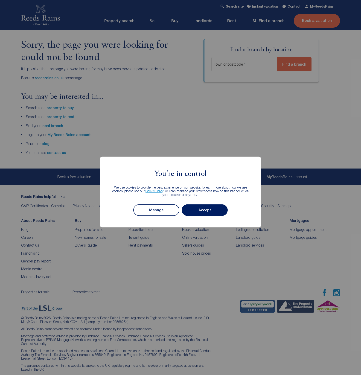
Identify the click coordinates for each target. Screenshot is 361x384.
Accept (204, 210)
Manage (156, 210)
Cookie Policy (154, 191)
